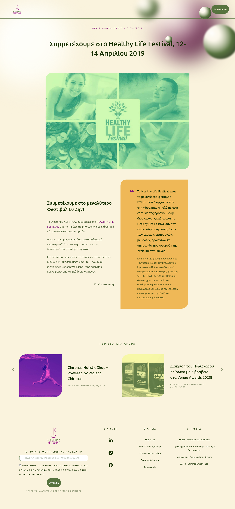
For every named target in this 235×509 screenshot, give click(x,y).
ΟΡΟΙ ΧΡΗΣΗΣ (208, 502)
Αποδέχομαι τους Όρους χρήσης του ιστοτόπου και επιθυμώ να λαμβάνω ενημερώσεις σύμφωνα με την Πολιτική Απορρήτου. (53, 460)
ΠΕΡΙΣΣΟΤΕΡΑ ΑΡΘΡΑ (117, 343)
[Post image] (34, 369)
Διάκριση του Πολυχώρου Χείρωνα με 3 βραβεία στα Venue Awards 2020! (186, 365)
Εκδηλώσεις (165, 378)
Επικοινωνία (220, 9)
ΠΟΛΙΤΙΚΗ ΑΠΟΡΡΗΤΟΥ (183, 502)
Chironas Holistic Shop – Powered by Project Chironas (83, 366)
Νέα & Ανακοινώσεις (107, 28)
